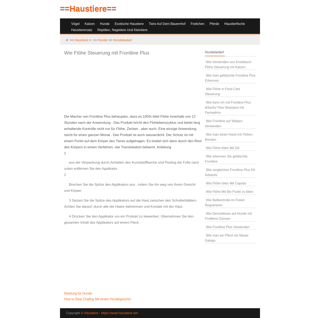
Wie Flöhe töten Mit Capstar (226, 183)
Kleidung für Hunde (78, 293)
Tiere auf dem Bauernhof (167, 24)
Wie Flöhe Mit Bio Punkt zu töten (229, 191)
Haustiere (81, 40)
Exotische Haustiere (129, 24)
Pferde (214, 24)
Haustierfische (234, 24)
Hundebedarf (122, 40)
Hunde (105, 24)
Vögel (75, 24)
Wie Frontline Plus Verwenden (228, 227)
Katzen (90, 24)
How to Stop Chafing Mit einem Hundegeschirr (98, 299)
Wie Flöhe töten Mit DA (223, 148)
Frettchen (197, 24)
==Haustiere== (88, 8)
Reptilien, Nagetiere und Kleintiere (122, 30)
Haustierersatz (81, 30)
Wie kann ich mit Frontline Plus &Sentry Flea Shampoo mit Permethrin (228, 107)
